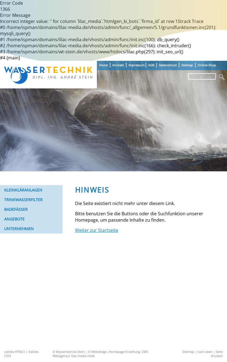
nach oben (205, 352)
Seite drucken (217, 354)
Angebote (14, 219)
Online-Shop (207, 65)
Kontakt (118, 65)
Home (103, 65)
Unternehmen (19, 228)
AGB (151, 65)
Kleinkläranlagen (23, 190)
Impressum (136, 65)
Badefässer (16, 209)
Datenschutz (168, 65)
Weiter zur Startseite (96, 230)
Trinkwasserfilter (23, 199)
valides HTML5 (14, 352)
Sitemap (187, 65)
